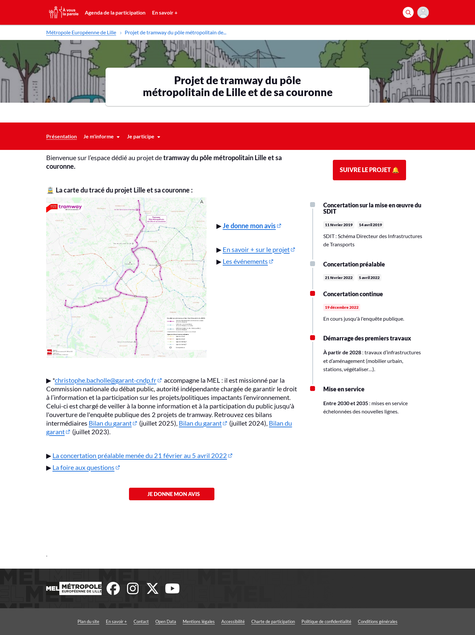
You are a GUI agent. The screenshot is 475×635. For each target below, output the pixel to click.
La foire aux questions (83, 467)
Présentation (61, 136)
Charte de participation (273, 621)
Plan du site (88, 621)
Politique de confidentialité (326, 621)
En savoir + (164, 12)
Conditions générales (377, 621)
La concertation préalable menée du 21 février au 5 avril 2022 (139, 455)
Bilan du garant (110, 423)
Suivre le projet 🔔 (369, 169)
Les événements (245, 261)
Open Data (165, 621)
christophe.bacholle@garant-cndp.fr (105, 380)
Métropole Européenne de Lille (81, 32)
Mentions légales (199, 621)
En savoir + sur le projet (256, 249)
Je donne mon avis (172, 494)
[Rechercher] (408, 12)
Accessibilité (233, 621)
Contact (141, 621)
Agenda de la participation (115, 12)
